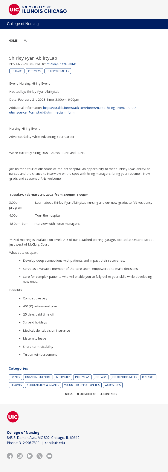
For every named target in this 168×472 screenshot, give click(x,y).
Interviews (34, 71)
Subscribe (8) (86, 394)
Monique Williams (61, 64)
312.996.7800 (29, 442)
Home (13, 40)
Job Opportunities (58, 71)
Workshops (113, 385)
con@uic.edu (55, 442)
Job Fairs (17, 71)
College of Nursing (23, 24)
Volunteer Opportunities (82, 385)
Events (15, 377)
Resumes (16, 385)
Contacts (108, 394)
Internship (63, 377)
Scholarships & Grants (43, 385)
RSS (69, 394)
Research (148, 377)
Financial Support (37, 377)
